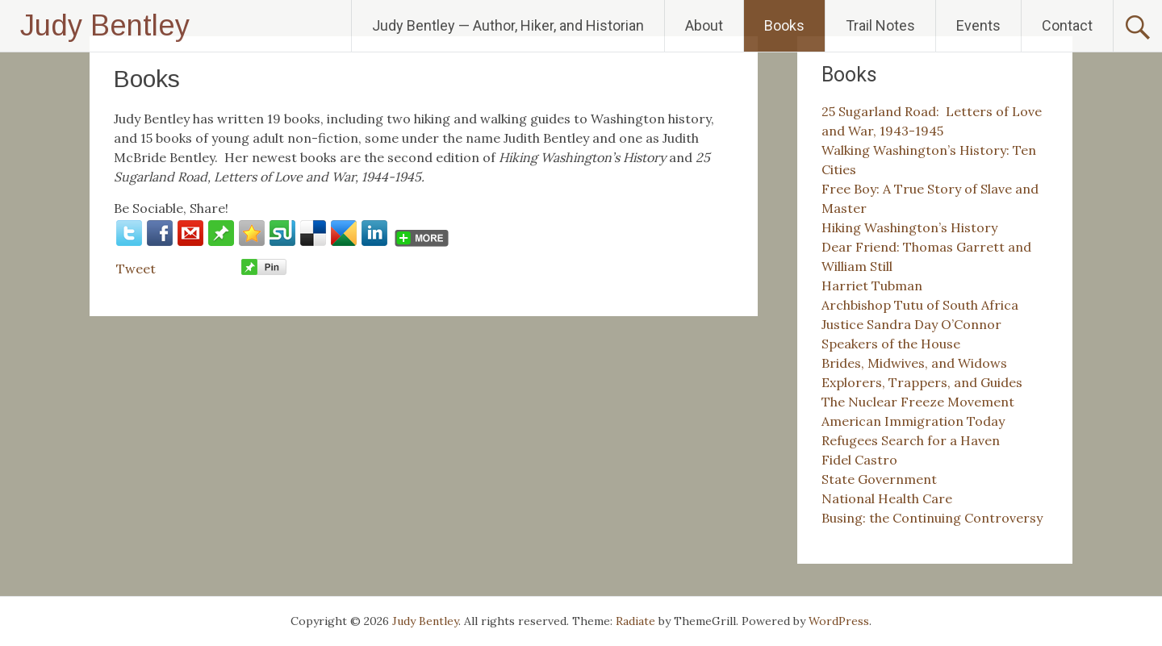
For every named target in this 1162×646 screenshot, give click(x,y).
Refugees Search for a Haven (910, 440)
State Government (879, 479)
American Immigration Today (913, 421)
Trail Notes (880, 25)
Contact (1067, 25)
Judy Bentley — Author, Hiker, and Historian (508, 25)
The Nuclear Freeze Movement (917, 402)
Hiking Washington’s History (909, 227)
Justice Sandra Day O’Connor (911, 324)
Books (784, 25)
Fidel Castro (859, 460)
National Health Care (886, 498)
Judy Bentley (105, 25)
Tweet (136, 268)
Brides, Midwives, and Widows (914, 363)
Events (978, 25)
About (704, 25)
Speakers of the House (890, 344)
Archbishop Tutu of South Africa (919, 305)
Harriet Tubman (871, 285)
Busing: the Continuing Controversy (932, 518)
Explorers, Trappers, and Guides (921, 382)
